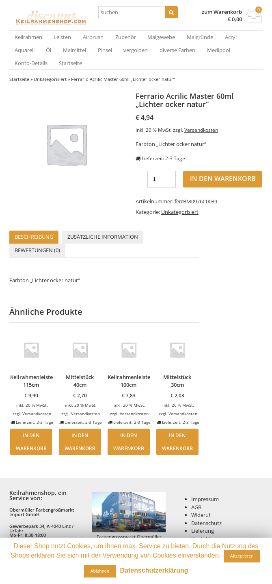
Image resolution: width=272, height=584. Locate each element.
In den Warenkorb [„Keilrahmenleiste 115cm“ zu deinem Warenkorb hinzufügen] (31, 441)
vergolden (135, 50)
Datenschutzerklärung (154, 570)
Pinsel (105, 50)
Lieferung (202, 530)
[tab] (33, 237)
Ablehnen (100, 571)
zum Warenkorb (222, 12)
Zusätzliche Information (102, 236)
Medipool (218, 50)
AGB (196, 507)
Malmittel (74, 50)
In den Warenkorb (223, 178)
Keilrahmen (28, 37)
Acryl (231, 37)
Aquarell (25, 50)
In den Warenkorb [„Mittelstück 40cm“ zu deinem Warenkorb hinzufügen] (80, 441)
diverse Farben (177, 50)
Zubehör (125, 37)
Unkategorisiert (50, 79)
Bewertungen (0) (37, 250)
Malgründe (200, 37)
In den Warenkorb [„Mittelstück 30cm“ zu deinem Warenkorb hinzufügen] (177, 441)
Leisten (62, 37)
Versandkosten (201, 129)
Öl (48, 50)
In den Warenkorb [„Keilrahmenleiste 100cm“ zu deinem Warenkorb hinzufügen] (128, 441)
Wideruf (200, 515)
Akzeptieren (242, 555)
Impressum (205, 499)
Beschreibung (34, 236)
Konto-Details (31, 63)
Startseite (70, 63)
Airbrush (93, 37)
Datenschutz (206, 523)
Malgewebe (161, 37)
